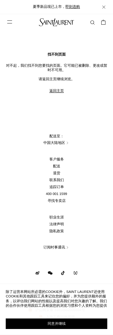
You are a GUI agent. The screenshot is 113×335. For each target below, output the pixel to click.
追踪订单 (56, 187)
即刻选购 (72, 6)
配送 (56, 166)
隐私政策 (56, 231)
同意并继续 (57, 323)
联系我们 (56, 180)
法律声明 (56, 224)
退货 (56, 173)
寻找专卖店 (57, 201)
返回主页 (56, 91)
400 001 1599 (56, 194)
